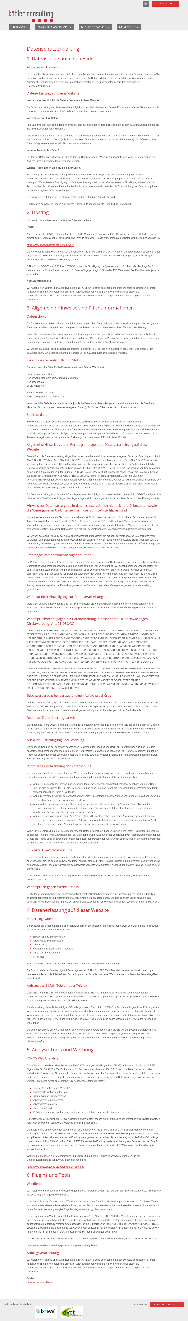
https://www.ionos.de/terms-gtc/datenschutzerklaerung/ (55, 1167)
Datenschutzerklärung (167, 1304)
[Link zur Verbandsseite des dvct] (72, 1312)
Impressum (140, 1304)
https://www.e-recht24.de (40, 1282)
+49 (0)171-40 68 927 (165, 3)
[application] (25, 27)
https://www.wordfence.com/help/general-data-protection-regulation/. (62, 1245)
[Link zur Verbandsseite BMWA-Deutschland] (46, 1312)
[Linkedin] (146, 4)
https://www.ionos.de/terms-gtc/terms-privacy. (50, 245)
